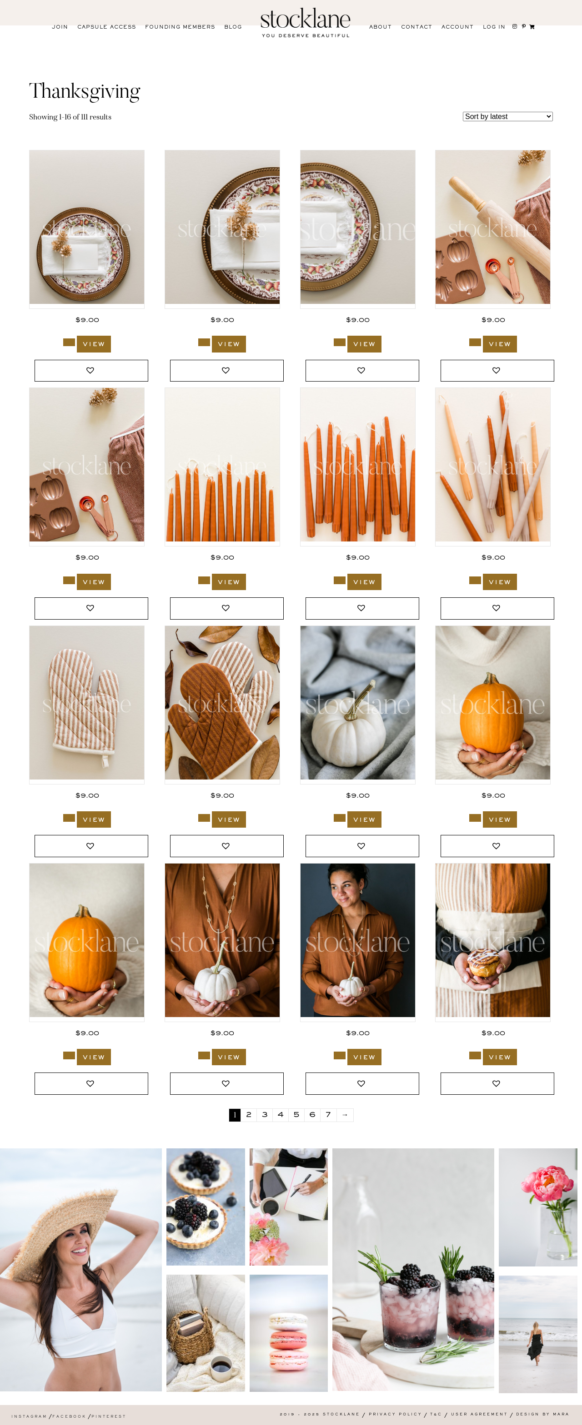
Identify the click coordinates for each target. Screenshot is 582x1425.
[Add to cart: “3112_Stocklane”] (204, 342)
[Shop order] (508, 116)
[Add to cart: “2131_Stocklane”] (340, 1055)
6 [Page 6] (312, 1115)
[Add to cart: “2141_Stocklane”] (475, 818)
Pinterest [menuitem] (108, 1417)
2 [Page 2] (249, 1115)
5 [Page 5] (296, 1115)
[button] (91, 371)
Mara (561, 1414)
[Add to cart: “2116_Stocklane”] (475, 1055)
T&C (436, 1414)
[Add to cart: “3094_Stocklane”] (204, 580)
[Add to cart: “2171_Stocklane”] (340, 818)
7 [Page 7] (328, 1115)
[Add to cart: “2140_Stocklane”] (69, 1055)
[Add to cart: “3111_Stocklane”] (340, 342)
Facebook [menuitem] (69, 1417)
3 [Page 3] (264, 1115)
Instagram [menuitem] (29, 1417)
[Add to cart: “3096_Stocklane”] (475, 342)
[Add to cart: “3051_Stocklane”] (204, 818)
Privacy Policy (395, 1414)
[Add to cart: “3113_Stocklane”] (69, 342)
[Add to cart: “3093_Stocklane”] (340, 580)
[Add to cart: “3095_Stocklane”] (69, 580)
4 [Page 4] (280, 1115)
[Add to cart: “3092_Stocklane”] (475, 580)
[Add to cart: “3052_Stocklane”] (69, 818)
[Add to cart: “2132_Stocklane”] (204, 1055)
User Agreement (479, 1414)
